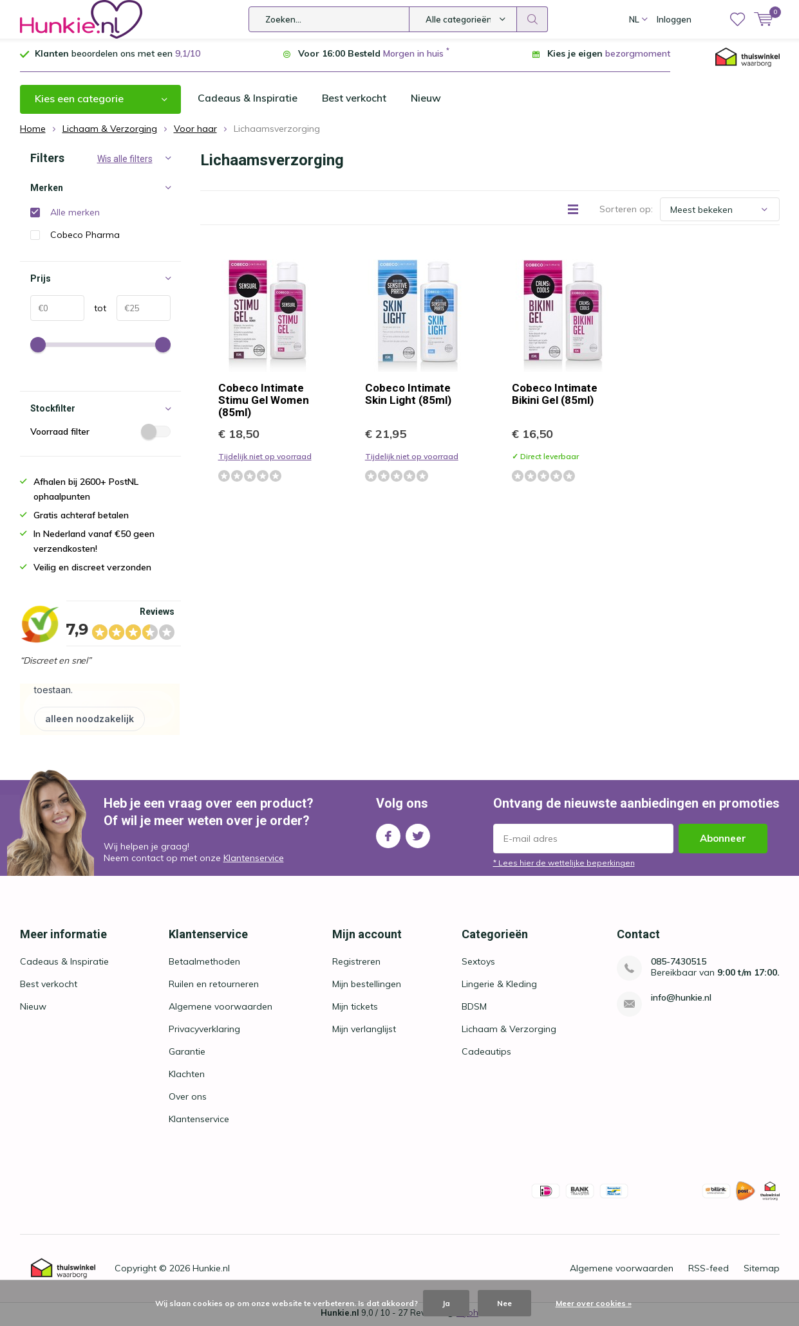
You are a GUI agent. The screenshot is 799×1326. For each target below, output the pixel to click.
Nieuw (428, 101)
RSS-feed (708, 1270)
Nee (504, 1303)
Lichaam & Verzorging (509, 1031)
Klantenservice (253, 860)
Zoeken (532, 19)
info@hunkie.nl (681, 1000)
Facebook (388, 835)
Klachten (187, 1076)
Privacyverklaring (204, 1031)
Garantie (187, 1054)
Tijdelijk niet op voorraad (265, 459)
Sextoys (478, 964)
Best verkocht (355, 101)
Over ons (188, 1099)
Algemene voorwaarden (220, 1009)
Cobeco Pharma (85, 237)
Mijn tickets (355, 1009)
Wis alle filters (125, 161)
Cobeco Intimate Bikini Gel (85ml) (554, 396)
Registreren (356, 964)
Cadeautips (486, 1054)
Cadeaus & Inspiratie (248, 101)
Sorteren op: (626, 211)
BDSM (474, 1009)
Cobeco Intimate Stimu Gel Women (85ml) (263, 402)
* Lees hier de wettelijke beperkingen (564, 864)
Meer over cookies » (594, 1303)
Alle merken (75, 215)
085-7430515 (678, 964)
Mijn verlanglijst (364, 1031)
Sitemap (762, 1270)
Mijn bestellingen (366, 986)
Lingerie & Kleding (499, 986)
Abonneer (723, 840)
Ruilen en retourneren (214, 986)
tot (95, 310)
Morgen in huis (413, 56)
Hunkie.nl (211, 1270)
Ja (446, 1303)
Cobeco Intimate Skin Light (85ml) (408, 396)
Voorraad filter (100, 434)
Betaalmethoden (204, 964)
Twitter (418, 835)
